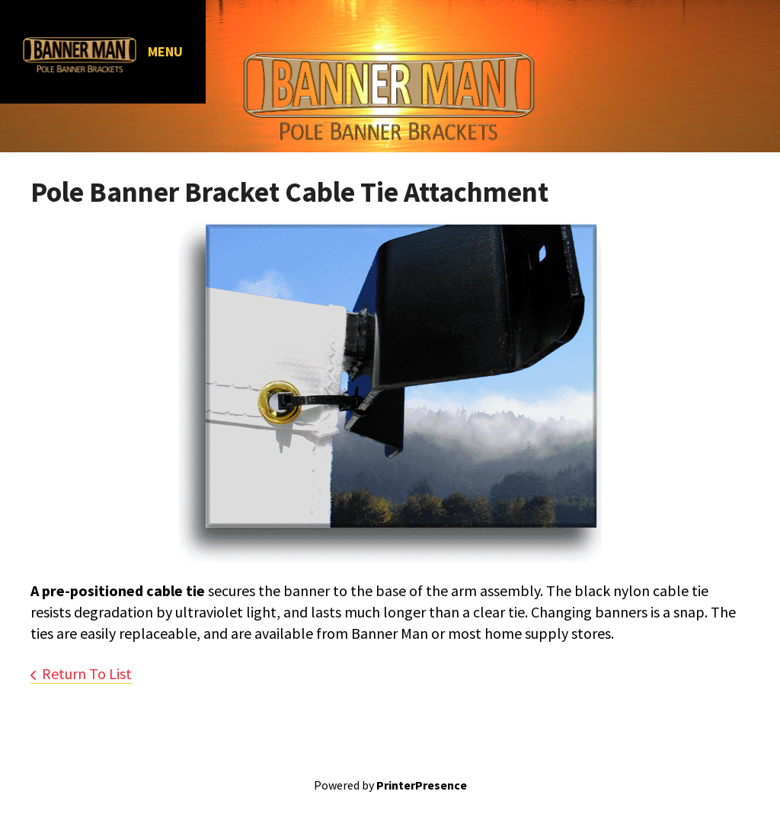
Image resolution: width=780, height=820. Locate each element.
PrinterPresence (421, 785)
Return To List (87, 673)
